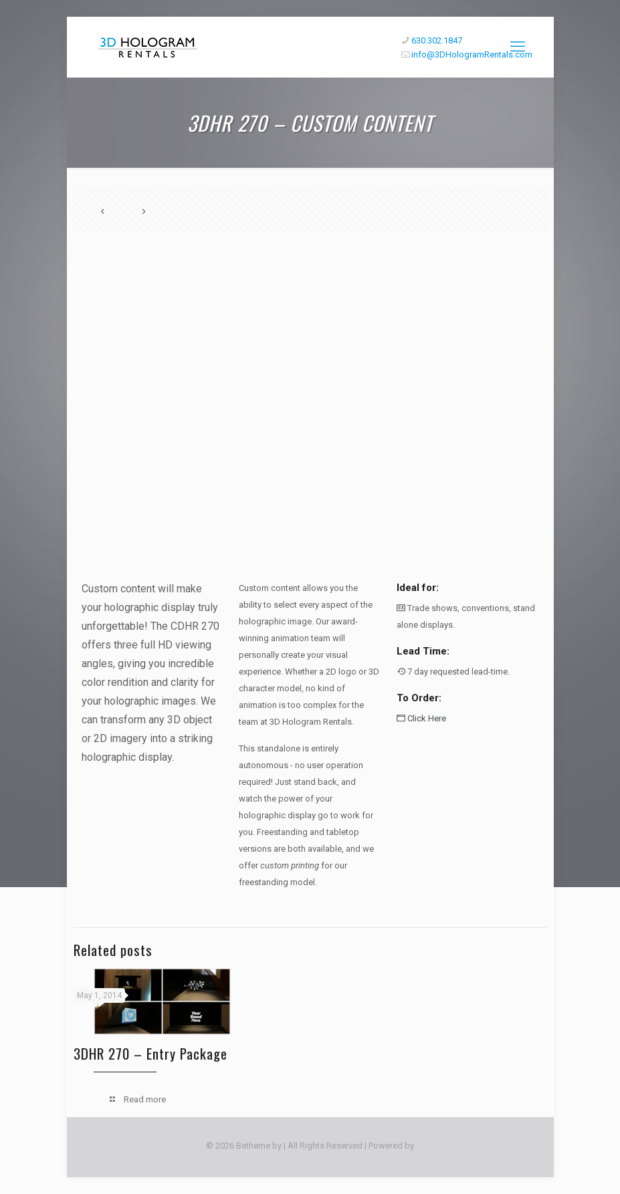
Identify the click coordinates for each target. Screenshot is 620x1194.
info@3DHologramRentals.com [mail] (471, 54)
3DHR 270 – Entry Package (150, 1053)
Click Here (426, 718)
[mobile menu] (517, 46)
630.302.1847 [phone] (436, 40)
